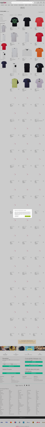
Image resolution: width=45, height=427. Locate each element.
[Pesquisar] (32, 3)
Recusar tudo (16, 216)
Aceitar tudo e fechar (27, 216)
